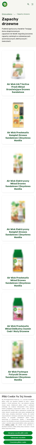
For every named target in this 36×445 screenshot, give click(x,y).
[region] (18, 419)
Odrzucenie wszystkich (18, 437)
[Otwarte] (28, 4)
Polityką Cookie (9, 424)
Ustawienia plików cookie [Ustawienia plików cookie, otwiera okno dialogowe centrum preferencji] (18, 442)
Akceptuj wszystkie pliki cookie (18, 433)
